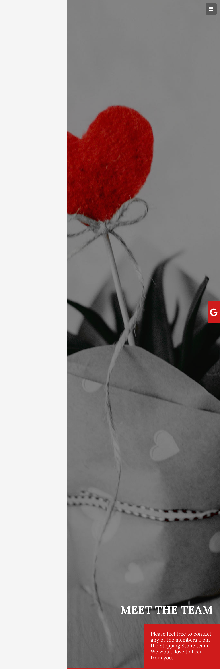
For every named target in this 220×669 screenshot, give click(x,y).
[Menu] (211, 9)
